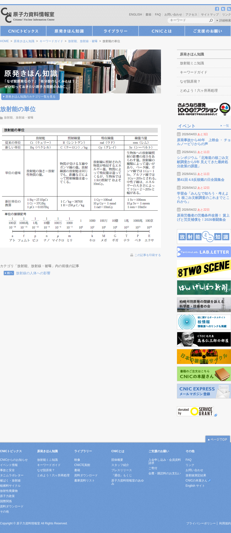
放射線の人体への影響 (33, 273)
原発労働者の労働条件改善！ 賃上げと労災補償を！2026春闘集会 (203, 217)
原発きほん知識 (69, 31)
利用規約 (225, 523)
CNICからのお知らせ (14, 460)
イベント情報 (9, 465)
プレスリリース (121, 470)
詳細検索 (225, 20)
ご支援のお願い (208, 31)
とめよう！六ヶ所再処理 (199, 90)
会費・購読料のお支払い (164, 473)
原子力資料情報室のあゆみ (127, 482)
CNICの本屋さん (196, 480)
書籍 (148, 14)
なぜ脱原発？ (190, 81)
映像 (77, 460)
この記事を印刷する (147, 255)
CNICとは (162, 31)
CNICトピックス (23, 31)
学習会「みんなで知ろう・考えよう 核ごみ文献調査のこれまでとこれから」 (203, 197)
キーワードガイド (51, 41)
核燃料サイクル (10, 485)
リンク (226, 14)
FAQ (158, 14)
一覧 (226, 125)
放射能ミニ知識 (192, 63)
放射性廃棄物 (9, 491)
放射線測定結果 (196, 475)
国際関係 (6, 501)
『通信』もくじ (121, 475)
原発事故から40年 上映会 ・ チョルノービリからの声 (204, 142)
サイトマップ (210, 14)
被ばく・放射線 (10, 480)
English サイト (195, 485)
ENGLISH (135, 14)
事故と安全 (7, 470)
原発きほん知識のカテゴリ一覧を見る (30, 96)
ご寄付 (152, 468)
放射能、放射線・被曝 (83, 41)
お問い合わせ (173, 14)
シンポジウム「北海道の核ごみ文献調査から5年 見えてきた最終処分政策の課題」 (203, 162)
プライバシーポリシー (201, 523)
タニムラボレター (12, 475)
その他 (4, 511)
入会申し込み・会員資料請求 (164, 461)
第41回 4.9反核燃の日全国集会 (200, 180)
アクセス (191, 14)
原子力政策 (7, 496)
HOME (4, 41)
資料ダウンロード (12, 506)
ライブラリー (115, 31)
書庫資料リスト (84, 480)
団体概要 (117, 460)
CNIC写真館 (82, 465)
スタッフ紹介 (120, 465)
